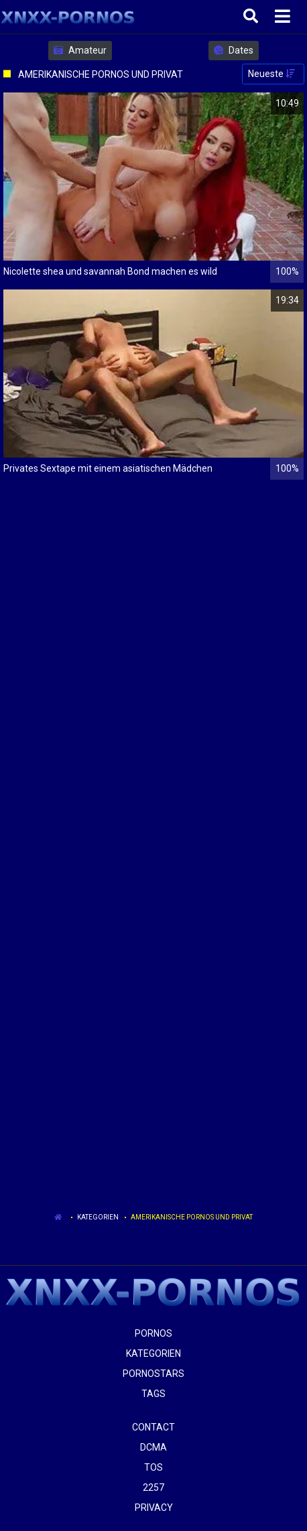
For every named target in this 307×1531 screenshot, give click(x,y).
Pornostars (153, 1373)
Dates (233, 50)
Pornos (153, 1333)
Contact (153, 1427)
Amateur (80, 50)
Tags (153, 1393)
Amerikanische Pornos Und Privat (192, 1217)
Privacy (154, 1507)
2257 (153, 1487)
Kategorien (98, 1217)
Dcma (153, 1447)
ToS (153, 1467)
